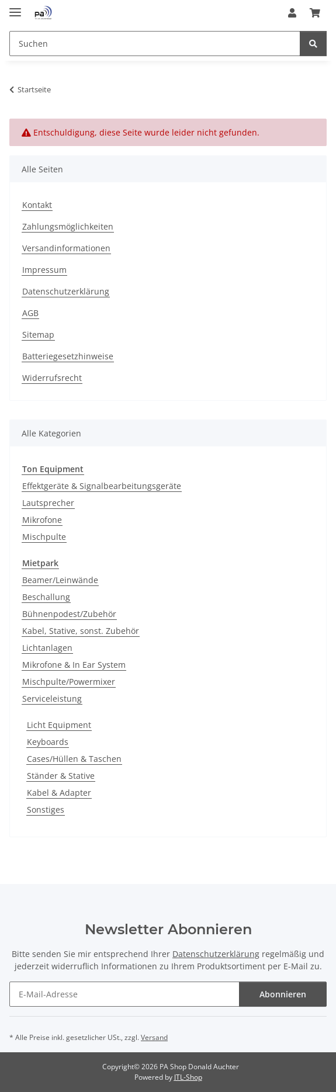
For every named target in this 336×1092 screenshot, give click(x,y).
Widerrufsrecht (52, 377)
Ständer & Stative (61, 775)
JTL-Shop (188, 1077)
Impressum (44, 269)
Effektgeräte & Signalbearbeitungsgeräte (101, 485)
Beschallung (46, 596)
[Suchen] (313, 43)
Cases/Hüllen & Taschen (74, 758)
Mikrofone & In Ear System (74, 664)
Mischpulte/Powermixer (68, 681)
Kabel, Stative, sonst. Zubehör (80, 630)
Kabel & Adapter (59, 792)
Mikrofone (42, 519)
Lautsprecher (48, 502)
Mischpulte (44, 536)
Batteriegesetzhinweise (67, 356)
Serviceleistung (52, 698)
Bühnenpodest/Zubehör (69, 613)
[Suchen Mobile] (154, 43)
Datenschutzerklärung (65, 291)
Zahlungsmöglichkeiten (67, 226)
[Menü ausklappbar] (15, 7)
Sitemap (38, 334)
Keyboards (47, 741)
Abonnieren (282, 994)
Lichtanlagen (47, 647)
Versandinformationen (66, 248)
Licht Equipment (59, 724)
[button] (292, 13)
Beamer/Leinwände (60, 579)
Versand (154, 1037)
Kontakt (37, 204)
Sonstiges (45, 809)
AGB (30, 312)
